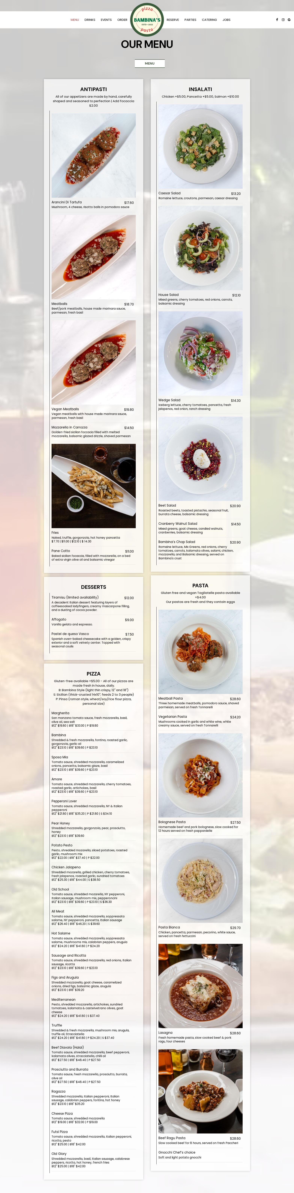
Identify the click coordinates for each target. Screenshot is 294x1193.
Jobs (226, 20)
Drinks (90, 20)
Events (106, 20)
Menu (75, 20)
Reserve (173, 20)
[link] (147, 20)
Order (122, 20)
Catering (209, 20)
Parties (190, 20)
